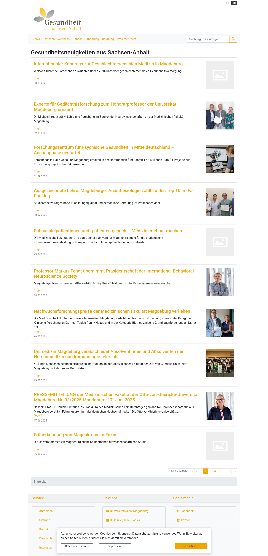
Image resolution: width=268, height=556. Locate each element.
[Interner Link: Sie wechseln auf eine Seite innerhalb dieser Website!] (63, 511)
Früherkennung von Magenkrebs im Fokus (75, 434)
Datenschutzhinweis (77, 546)
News (36, 39)
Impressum (115, 546)
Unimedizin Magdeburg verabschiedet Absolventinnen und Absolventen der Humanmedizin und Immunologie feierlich (109, 354)
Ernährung (92, 39)
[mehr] (38, 78)
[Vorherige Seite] (196, 471)
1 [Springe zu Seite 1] (201, 471)
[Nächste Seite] (229, 471)
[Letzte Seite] (234, 471)
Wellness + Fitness (70, 39)
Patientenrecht (126, 39)
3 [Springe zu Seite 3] (210, 471)
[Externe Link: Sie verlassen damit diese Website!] (134, 511)
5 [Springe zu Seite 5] (219, 471)
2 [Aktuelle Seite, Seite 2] (206, 471)
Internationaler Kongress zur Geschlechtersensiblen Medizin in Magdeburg (108, 63)
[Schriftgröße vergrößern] (228, 3)
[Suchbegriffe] (208, 39)
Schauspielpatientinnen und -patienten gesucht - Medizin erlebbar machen (108, 230)
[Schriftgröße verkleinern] (222, 3)
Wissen (50, 39)
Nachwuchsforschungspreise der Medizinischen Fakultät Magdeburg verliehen (112, 311)
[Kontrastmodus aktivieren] (234, 3)
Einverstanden (191, 546)
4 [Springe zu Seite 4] (215, 471)
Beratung (108, 39)
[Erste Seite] (191, 471)
